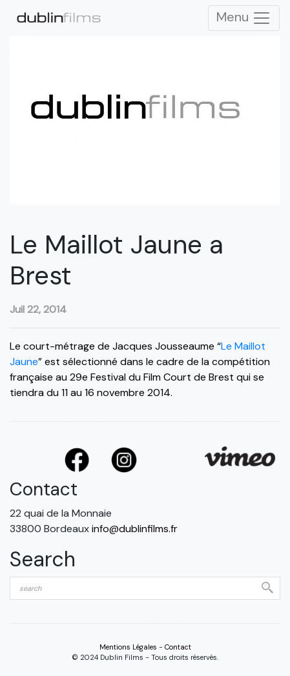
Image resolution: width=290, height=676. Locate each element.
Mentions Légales (128, 646)
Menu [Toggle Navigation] (243, 18)
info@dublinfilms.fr (135, 528)
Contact (178, 646)
